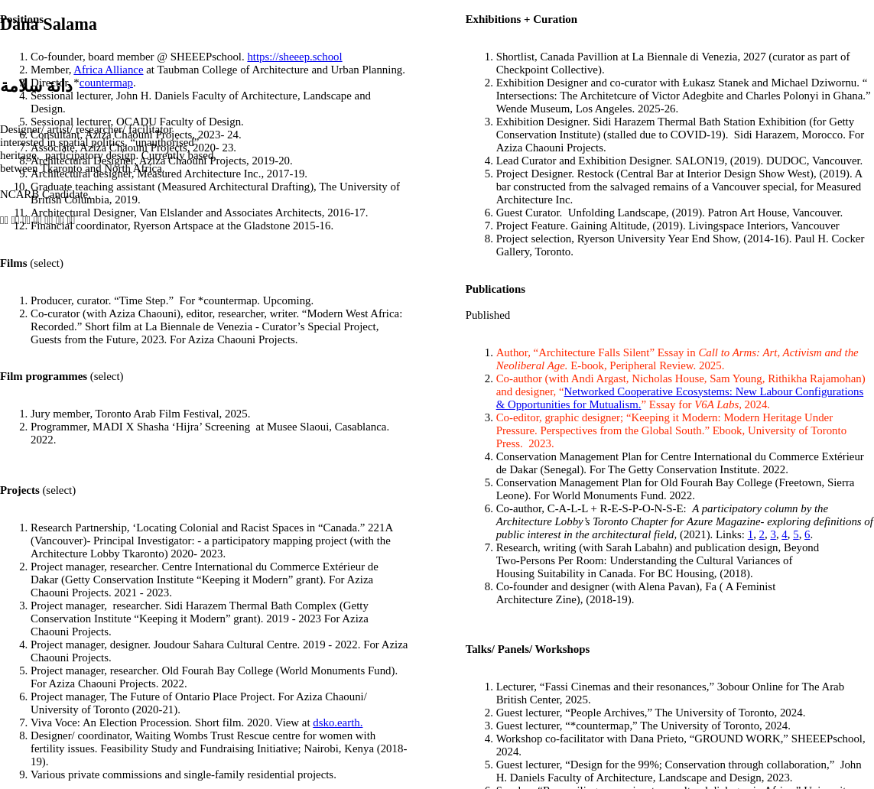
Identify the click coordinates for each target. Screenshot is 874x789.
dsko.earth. (337, 722)
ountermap (108, 82)
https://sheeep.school (294, 56)
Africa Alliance (108, 69)
